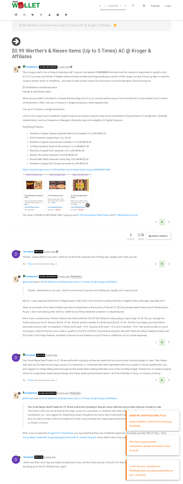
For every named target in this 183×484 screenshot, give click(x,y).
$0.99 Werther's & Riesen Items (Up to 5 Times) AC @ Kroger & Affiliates (79, 249)
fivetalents (30, 67)
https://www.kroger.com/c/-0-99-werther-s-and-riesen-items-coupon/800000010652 (66, 169)
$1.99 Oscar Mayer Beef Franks (93, 183)
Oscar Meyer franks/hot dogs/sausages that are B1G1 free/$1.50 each (59, 405)
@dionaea (28, 249)
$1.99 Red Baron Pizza (126, 183)
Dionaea (27, 219)
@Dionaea (76, 244)
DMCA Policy (91, 471)
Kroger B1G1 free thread (60, 401)
